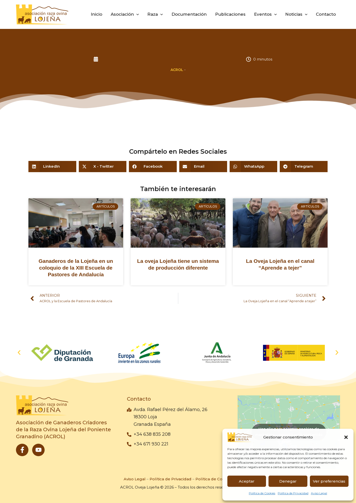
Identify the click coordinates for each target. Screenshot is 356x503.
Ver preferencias (329, 481)
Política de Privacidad (293, 493)
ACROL (177, 70)
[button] (346, 437)
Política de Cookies (262, 493)
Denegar (288, 481)
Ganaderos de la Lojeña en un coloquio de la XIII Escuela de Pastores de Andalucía (76, 268)
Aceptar (247, 481)
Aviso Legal (319, 493)
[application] (136, 14)
